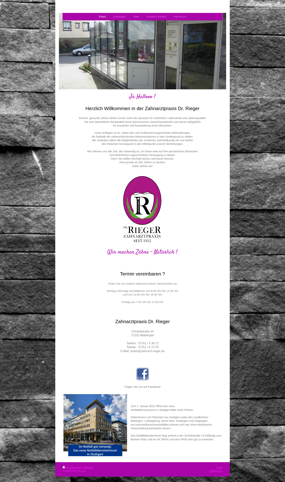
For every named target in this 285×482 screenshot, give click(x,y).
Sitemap (88, 467)
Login (219, 467)
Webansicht (215, 470)
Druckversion (72, 467)
